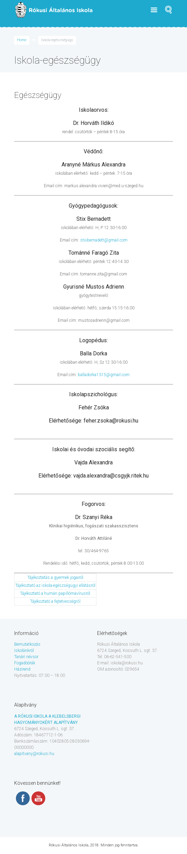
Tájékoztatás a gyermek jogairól (55, 577)
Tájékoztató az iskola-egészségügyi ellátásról (55, 585)
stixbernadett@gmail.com (104, 240)
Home (21, 40)
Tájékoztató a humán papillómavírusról (55, 593)
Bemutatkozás (27, 644)
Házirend (22, 669)
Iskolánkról (24, 650)
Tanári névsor (26, 656)
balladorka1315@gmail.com (104, 374)
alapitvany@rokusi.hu (34, 753)
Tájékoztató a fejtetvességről (55, 601)
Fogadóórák (24, 663)
